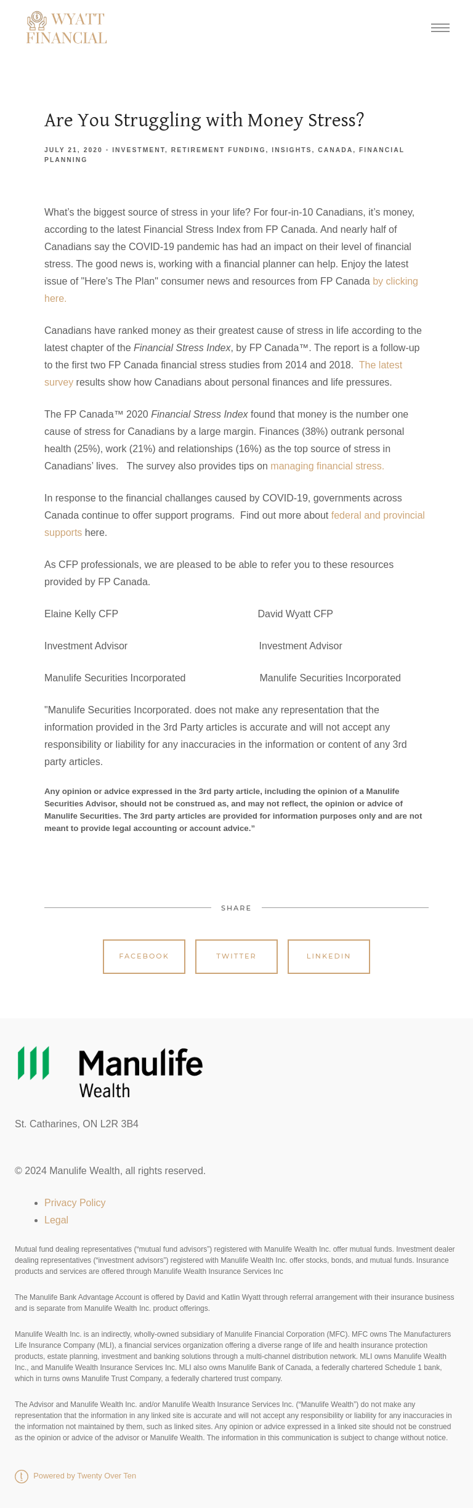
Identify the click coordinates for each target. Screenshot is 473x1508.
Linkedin (329, 956)
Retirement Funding (218, 150)
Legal (56, 1220)
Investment (138, 150)
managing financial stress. (327, 466)
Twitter (236, 956)
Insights (292, 150)
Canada (335, 150)
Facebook (144, 956)
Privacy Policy (75, 1203)
